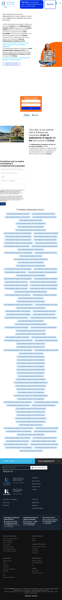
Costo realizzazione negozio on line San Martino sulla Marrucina (30, 259)
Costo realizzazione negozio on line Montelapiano (31, 366)
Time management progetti (9, 551)
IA (3, 573)
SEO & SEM (5, 571)
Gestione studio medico (8, 546)
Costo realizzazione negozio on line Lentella (15, 285)
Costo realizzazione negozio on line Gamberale (30, 321)
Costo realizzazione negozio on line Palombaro (44, 246)
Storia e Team (36, 481)
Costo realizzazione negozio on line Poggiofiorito (31, 399)
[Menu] (60, 3)
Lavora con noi (36, 486)
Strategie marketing (36, 560)
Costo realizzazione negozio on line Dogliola (46, 233)
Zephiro (34, 538)
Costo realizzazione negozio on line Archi (45, 447)
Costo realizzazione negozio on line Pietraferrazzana (30, 369)
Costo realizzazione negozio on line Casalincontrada (18, 350)
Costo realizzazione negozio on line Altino (45, 239)
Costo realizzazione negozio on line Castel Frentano (30, 347)
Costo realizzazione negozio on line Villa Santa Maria (30, 363)
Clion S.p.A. (12, 588)
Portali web (5, 564)
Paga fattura (35, 502)
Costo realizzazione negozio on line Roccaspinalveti (17, 402)
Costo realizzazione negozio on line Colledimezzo (31, 434)
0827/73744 (31, 525)
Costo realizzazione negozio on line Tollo (44, 314)
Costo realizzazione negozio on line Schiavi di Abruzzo (18, 428)
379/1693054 (47, 523)
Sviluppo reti (35, 548)
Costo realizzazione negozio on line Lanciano (31, 353)
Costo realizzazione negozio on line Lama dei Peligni (18, 243)
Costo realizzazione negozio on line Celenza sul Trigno (30, 330)
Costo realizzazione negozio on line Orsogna (43, 441)
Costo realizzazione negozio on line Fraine (18, 213)
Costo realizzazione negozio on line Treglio (45, 236)
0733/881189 (9, 525)
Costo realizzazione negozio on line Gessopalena (31, 392)
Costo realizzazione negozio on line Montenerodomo (18, 304)
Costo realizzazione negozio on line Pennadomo (43, 317)
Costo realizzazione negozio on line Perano (46, 350)
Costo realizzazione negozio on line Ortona (30, 425)
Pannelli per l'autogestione (9, 569)
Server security (35, 550)
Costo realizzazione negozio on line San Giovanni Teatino (31, 386)
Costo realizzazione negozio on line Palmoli (17, 337)
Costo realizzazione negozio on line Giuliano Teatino (30, 415)
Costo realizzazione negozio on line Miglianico (18, 311)
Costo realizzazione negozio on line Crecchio (44, 337)
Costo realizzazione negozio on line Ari (15, 272)
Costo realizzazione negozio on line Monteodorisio (17, 233)
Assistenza (35, 505)
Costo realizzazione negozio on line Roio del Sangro (18, 340)
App (4, 575)
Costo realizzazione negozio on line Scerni (43, 213)
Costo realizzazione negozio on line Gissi (46, 243)
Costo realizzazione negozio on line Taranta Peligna (18, 252)
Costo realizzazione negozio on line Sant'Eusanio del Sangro (30, 291)
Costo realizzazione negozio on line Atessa (17, 441)
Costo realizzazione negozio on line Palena (43, 405)
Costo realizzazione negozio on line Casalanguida (43, 288)
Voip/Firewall (35, 552)
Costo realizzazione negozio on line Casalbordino (19, 447)
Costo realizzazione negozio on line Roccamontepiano (30, 379)
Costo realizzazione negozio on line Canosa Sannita (44, 444)
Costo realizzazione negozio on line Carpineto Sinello (31, 265)
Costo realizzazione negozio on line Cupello (15, 444)
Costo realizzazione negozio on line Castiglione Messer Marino (30, 382)
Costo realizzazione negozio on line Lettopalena (30, 226)
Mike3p (33, 540)
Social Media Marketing (37, 562)
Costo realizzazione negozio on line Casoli (31, 220)
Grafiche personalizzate (37, 573)
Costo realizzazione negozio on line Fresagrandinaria (42, 272)
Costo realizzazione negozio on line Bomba (44, 437)
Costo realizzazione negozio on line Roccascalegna (30, 301)
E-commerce (6, 567)
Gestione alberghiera (8, 540)
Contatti (34, 489)
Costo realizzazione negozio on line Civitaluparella (44, 285)
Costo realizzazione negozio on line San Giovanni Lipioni (30, 408)
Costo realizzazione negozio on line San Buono (17, 295)
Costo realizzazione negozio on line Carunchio (31, 298)
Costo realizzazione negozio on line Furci (30, 256)
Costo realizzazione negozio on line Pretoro (44, 217)
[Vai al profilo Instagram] (15, 471)
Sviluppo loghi (35, 570)
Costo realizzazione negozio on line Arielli (46, 340)
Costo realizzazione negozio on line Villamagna (18, 431)
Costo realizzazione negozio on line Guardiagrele (43, 282)
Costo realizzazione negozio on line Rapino (45, 278)
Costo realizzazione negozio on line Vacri (45, 431)
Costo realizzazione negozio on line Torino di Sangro (30, 389)
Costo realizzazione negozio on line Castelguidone (30, 373)
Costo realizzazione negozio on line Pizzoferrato (43, 327)
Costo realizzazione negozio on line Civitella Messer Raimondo (30, 395)
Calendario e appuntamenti (9, 549)
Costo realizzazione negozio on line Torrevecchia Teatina (31, 418)
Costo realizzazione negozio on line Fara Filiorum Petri (31, 411)
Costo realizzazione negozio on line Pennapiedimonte (30, 421)
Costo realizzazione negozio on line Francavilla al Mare (30, 223)
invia (31, 108)
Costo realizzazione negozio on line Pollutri (45, 269)
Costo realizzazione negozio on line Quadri (16, 327)
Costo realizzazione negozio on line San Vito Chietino (31, 308)
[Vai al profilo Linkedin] (22, 471)
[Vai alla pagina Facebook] (19, 471)
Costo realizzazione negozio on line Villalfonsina (30, 262)
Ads (33, 564)
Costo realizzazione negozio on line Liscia (16, 282)
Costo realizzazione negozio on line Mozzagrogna (18, 269)
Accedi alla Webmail (37, 508)
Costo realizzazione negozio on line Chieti (16, 288)
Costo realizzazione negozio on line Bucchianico (18, 239)
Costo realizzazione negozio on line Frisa (46, 252)
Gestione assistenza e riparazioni (10, 538)
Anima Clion (6, 502)
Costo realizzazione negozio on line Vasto (18, 405)
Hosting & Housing (7, 560)
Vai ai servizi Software (18, 482)
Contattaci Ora (11, 64)
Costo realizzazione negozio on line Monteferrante (30, 360)
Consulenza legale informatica (39, 546)
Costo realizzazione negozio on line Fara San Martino (31, 343)
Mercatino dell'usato (7, 542)
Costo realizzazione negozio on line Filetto (16, 317)
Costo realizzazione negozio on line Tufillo (47, 428)
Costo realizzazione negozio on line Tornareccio (30, 249)
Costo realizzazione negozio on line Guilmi (44, 311)
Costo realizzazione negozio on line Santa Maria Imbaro (30, 334)
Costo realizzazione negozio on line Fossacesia (30, 376)
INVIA (3, 204)
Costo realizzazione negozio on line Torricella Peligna (31, 275)
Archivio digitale (6, 544)
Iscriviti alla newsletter (39, 467)
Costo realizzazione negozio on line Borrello (46, 402)
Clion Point (6, 505)
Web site (5, 562)
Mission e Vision (36, 484)
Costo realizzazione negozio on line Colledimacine (30, 356)
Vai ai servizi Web (17, 494)
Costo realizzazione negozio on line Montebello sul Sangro (30, 324)
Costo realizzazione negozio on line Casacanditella (17, 278)
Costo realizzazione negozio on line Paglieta (18, 314)
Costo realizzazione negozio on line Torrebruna (17, 437)
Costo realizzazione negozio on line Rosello (44, 295)
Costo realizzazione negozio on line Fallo (46, 304)
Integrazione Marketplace (9, 577)
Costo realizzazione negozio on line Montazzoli (16, 246)
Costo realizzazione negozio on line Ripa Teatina (18, 236)
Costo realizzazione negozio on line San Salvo (17, 217)
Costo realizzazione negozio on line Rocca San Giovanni (30, 230)
